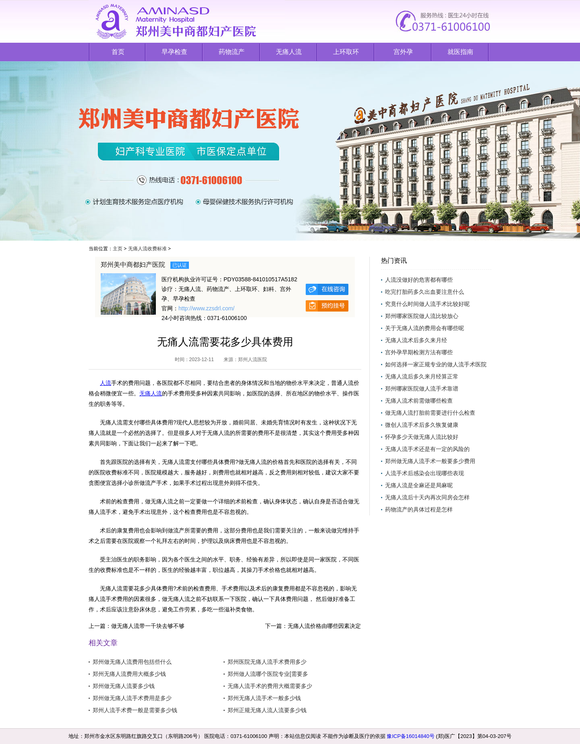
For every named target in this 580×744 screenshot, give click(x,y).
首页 (118, 51)
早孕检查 (174, 51)
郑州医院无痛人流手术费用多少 (267, 662)
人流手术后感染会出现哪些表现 (424, 473)
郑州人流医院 (252, 359)
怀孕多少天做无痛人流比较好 (421, 437)
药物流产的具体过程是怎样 (419, 509)
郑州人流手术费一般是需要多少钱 (135, 710)
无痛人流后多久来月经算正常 (421, 376)
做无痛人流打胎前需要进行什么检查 (430, 412)
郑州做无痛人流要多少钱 (124, 686)
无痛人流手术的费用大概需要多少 (270, 686)
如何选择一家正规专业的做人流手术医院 (436, 364)
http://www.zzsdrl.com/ (206, 308)
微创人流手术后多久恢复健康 (421, 425)
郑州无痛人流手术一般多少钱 (264, 698)
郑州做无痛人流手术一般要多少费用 (430, 461)
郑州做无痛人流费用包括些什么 (132, 662)
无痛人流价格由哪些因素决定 (324, 626)
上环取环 (346, 51)
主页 (117, 248)
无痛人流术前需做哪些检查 (419, 400)
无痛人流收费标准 (147, 248)
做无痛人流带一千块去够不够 (147, 626)
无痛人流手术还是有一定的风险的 (427, 449)
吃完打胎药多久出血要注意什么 (424, 292)
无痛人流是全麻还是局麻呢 (419, 485)
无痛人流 (289, 51)
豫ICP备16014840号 (411, 736)
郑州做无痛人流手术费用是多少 (132, 698)
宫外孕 (403, 51)
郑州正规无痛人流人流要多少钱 (267, 710)
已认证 (179, 265)
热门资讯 (394, 260)
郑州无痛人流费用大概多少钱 (129, 674)
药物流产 (231, 51)
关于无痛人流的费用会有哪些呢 (424, 328)
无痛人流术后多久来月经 (416, 340)
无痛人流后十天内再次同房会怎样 (427, 497)
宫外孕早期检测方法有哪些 (419, 352)
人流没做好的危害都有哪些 (419, 279)
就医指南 (460, 51)
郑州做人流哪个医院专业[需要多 (268, 674)
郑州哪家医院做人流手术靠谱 (421, 388)
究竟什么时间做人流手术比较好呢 (427, 304)
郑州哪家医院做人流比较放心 (421, 316)
